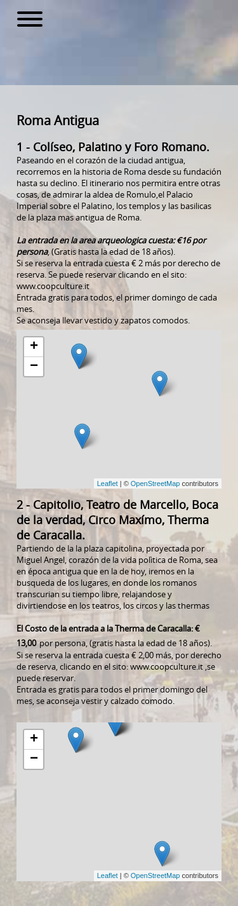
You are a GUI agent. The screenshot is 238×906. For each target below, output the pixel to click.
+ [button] (34, 346)
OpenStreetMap (155, 483)
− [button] (34, 366)
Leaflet (107, 483)
